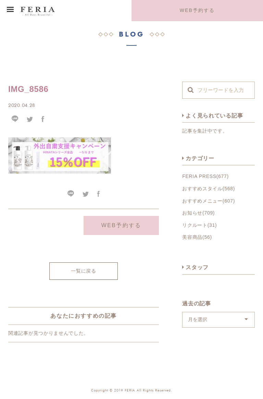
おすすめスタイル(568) (208, 188)
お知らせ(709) (198, 213)
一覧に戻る (83, 271)
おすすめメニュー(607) (208, 201)
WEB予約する (197, 10)
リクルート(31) (199, 225)
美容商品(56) (197, 237)
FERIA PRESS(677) (205, 176)
